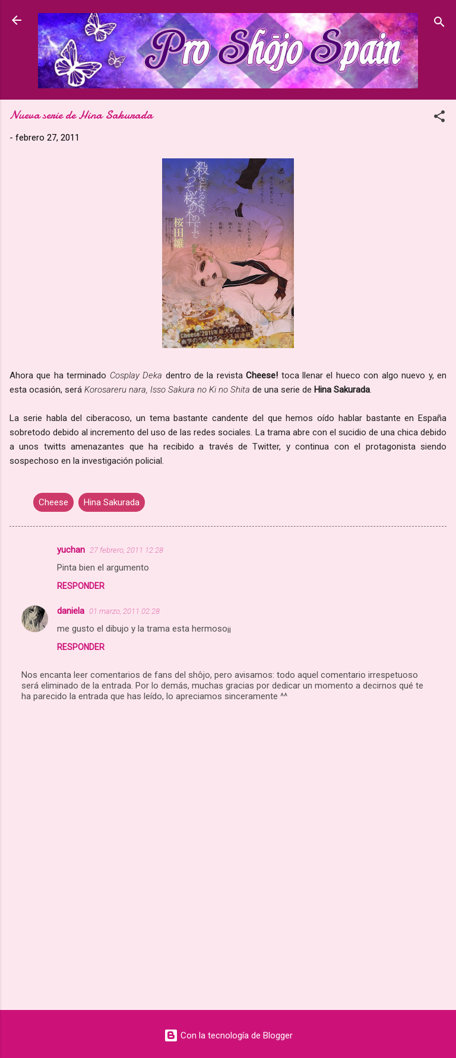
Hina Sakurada (112, 502)
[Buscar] (439, 24)
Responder (80, 586)
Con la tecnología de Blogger (228, 1035)
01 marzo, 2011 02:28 (124, 611)
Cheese (53, 502)
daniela (70, 611)
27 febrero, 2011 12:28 (126, 550)
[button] (439, 118)
